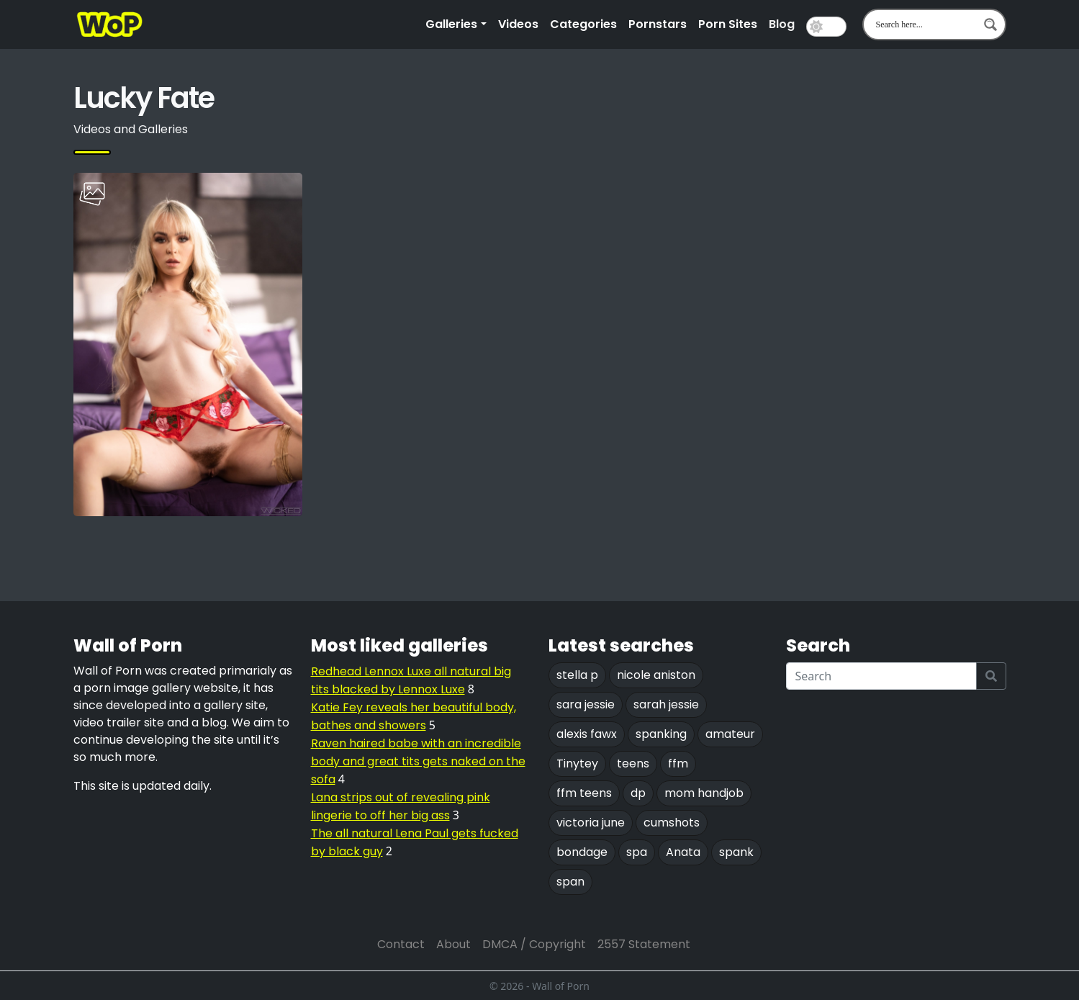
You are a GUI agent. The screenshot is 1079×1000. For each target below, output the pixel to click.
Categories (583, 24)
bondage (582, 852)
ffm (678, 763)
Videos (518, 24)
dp (638, 793)
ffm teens (584, 793)
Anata (683, 852)
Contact (401, 944)
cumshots (672, 822)
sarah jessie (666, 704)
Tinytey (577, 763)
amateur (730, 734)
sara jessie (585, 704)
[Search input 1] (925, 24)
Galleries (451, 24)
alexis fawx (586, 734)
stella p (577, 675)
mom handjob (704, 793)
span (570, 881)
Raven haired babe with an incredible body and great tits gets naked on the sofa (418, 761)
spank (736, 852)
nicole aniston (656, 675)
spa (636, 852)
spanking (661, 734)
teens (633, 763)
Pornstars (657, 24)
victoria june (590, 822)
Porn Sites (727, 24)
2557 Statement (643, 944)
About (453, 944)
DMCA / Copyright (534, 944)
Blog (782, 24)
